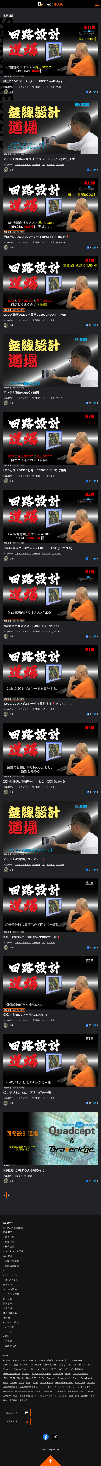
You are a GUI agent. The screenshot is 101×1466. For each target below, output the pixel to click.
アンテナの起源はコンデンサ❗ (24, 859)
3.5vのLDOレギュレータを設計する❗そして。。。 (38, 703)
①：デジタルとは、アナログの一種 (27, 1092)
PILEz (41, 1378)
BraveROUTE (50, 1365)
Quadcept (60, 87)
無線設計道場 (18, 154)
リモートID (48, 1391)
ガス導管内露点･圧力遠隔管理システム (20, 1387)
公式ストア (12, 1413)
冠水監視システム (76, 1391)
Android (6, 1360)
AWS (24, 1360)
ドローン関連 (10, 1289)
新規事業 (7, 1303)
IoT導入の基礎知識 (13, 1227)
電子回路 (36, 87)
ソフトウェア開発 (14, 1251)
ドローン (71, 1387)
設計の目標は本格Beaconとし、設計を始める (34, 781)
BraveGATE (77, 1360)
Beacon (32, 1360)
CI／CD (77, 1365)
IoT (43, 87)
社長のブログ (46, 1396)
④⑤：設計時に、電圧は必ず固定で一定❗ (31, 937)
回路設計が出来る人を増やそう (24, 1170)
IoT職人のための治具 (41, 1374)
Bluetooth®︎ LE (62, 1360)
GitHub (45, 1369)
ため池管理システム (64, 1383)
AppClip (16, 1360)
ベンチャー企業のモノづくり (28, 1391)
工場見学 (7, 1396)
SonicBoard (86, 1378)
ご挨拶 (8, 1341)
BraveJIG (24, 1365)
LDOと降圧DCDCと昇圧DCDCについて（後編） (36, 314)
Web (28, 1383)
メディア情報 (12, 1322)
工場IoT (89, 1391)
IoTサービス (11, 1275)
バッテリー (8, 1391)
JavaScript (58, 1374)
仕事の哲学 (61, 1391)
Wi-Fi (35, 1383)
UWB (21, 1383)
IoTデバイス (11, 1280)
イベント (9, 1332)
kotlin (68, 1374)
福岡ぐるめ (11, 1346)
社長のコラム (9, 1165)
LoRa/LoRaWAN (80, 1374)
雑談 (7, 1336)
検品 (15, 1396)
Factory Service (21, 1369)
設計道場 (7, 76)
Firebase (35, 1369)
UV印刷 (13, 1383)
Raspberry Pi (64, 1378)
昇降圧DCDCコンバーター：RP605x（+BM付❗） (37, 236)
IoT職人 (25, 1374)
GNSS (53, 1369)
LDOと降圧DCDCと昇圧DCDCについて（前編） (36, 470)
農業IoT (84, 1396)
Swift (5, 1383)
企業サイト (12, 1421)
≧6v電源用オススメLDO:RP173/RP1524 (31, 625)
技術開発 (7, 1232)
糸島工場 (7, 1308)
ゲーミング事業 (11, 1294)
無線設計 (9, 1242)
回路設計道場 (18, 76)
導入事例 (7, 1285)
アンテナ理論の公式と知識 (21, 392)
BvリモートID (65, 1365)
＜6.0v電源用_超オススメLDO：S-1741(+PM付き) (37, 548)
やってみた (80, 1383)
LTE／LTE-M (9, 1378)
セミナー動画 (46, 1387)
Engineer (7, 1369)
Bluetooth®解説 (46, 1360)
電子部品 (19, 1176)
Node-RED (31, 1378)
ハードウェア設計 (23, 87)
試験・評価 (74, 1396)
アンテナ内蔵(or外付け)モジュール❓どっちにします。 (40, 159)
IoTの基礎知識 (76, 1369)
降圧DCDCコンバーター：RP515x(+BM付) (32, 81)
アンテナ (60, 165)
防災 (93, 1396)
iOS (60, 1369)
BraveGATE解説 (10, 1365)
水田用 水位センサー (29, 1396)
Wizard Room (46, 1383)
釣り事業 (7, 1299)
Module (20, 1378)
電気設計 (9, 1237)
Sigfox (76, 1378)
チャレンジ (59, 1387)
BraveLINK (36, 1365)
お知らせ (9, 1327)
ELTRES (87, 1365)
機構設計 (9, 1246)
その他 (6, 1317)
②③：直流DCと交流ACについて (25, 1014)
